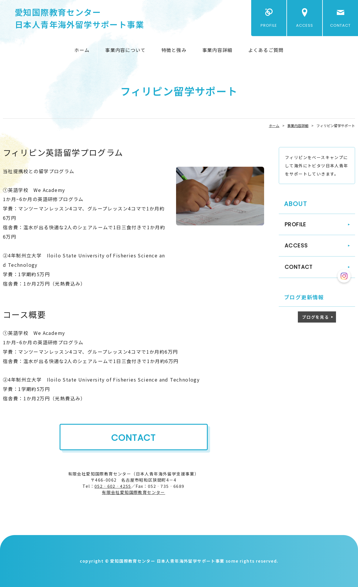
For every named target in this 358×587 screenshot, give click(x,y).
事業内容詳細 (217, 49)
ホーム (82, 49)
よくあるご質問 (266, 49)
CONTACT (340, 25)
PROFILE (269, 25)
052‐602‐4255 (112, 486)
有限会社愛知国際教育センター (133, 492)
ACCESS (304, 25)
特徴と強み (174, 49)
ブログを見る (315, 317)
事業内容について (125, 49)
